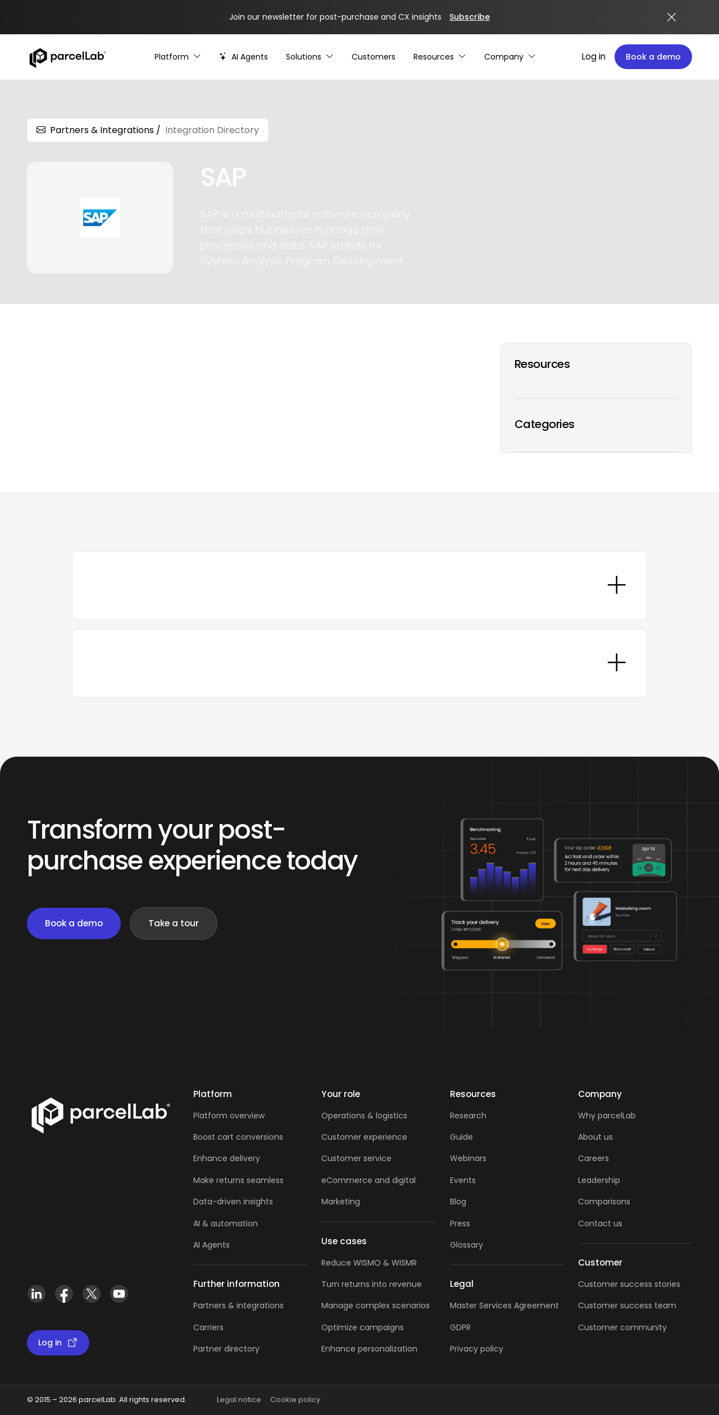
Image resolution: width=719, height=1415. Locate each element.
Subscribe (469, 16)
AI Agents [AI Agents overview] (211, 1244)
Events (463, 1180)
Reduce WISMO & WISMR (369, 1262)
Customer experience (364, 1137)
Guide (461, 1137)
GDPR (460, 1327)
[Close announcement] (672, 17)
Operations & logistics (364, 1115)
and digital (394, 1180)
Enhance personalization (369, 1348)
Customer (342, 1158)
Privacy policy (476, 1348)
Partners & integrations (238, 1305)
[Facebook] (63, 1294)
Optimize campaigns (362, 1327)
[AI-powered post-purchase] (243, 57)
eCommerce (346, 1180)
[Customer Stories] (373, 57)
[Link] (100, 1113)
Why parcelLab (607, 1115)
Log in (594, 56)
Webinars (468, 1158)
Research (468, 1115)
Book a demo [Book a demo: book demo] (74, 923)
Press (460, 1223)
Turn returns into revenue (371, 1284)
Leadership (599, 1180)
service (377, 1158)
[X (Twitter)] (91, 1294)
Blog (458, 1201)
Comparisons (604, 1201)
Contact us (600, 1223)
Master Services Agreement (504, 1305)
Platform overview (229, 1115)
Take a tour (173, 923)
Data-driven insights (233, 1201)
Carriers (208, 1327)
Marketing (340, 1201)
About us (595, 1137)
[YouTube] (119, 1294)
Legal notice (239, 1399)
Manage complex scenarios (375, 1305)
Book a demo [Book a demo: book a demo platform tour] (653, 56)
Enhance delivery (226, 1158)
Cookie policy (295, 1399)
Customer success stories (629, 1284)
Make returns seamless (238, 1180)
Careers (593, 1158)
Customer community (622, 1327)
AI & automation (225, 1223)
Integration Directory (212, 130)
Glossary (466, 1244)
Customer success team (627, 1305)
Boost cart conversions (238, 1137)
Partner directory (226, 1348)
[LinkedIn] (36, 1294)
